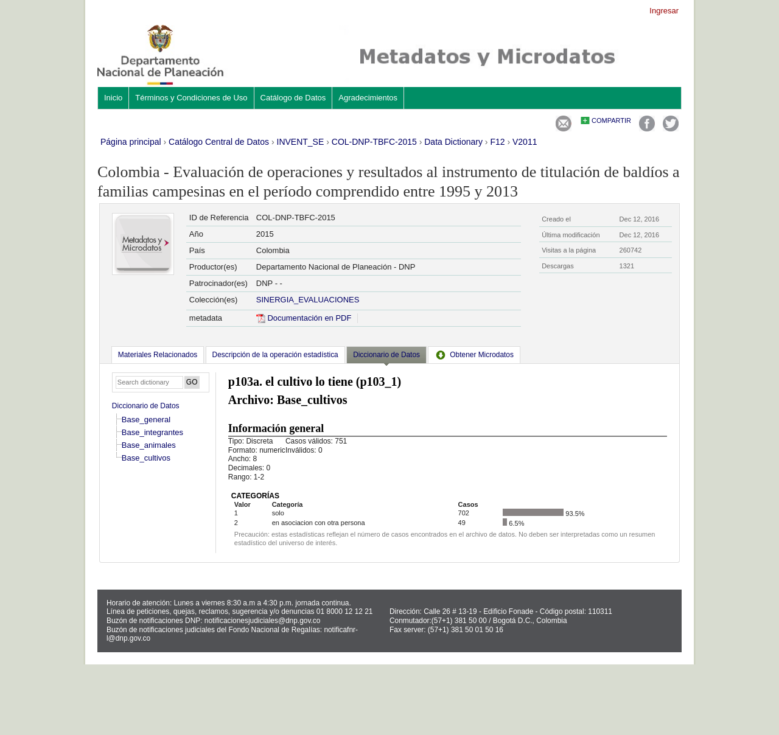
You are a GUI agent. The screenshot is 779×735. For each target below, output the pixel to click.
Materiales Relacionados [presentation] (157, 354)
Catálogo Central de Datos (219, 142)
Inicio (113, 97)
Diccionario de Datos (146, 406)
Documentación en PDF (304, 317)
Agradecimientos (367, 97)
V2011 (524, 142)
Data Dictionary (453, 142)
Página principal (130, 142)
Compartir (611, 120)
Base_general (146, 419)
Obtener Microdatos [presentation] (474, 355)
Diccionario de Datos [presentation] (386, 354)
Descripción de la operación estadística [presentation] (275, 354)
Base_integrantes (152, 432)
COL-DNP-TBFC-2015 (374, 142)
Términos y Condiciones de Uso (191, 97)
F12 (497, 142)
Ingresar (664, 10)
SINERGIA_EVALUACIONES (308, 299)
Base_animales (149, 445)
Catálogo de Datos (293, 97)
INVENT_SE (300, 142)
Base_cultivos (146, 457)
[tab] (157, 354)
